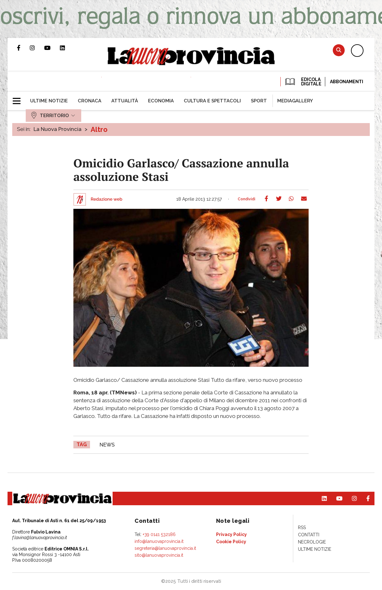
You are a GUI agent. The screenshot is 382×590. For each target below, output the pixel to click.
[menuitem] (49, 101)
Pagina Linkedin (67, 48)
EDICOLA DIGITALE (302, 81)
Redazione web (106, 199)
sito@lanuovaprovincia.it (159, 555)
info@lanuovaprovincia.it (159, 541)
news (107, 445)
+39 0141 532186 (159, 534)
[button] (19, 98)
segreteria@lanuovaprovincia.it (165, 548)
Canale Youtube (52, 48)
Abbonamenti (346, 81)
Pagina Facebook (23, 48)
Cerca (339, 50)
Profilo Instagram (37, 48)
